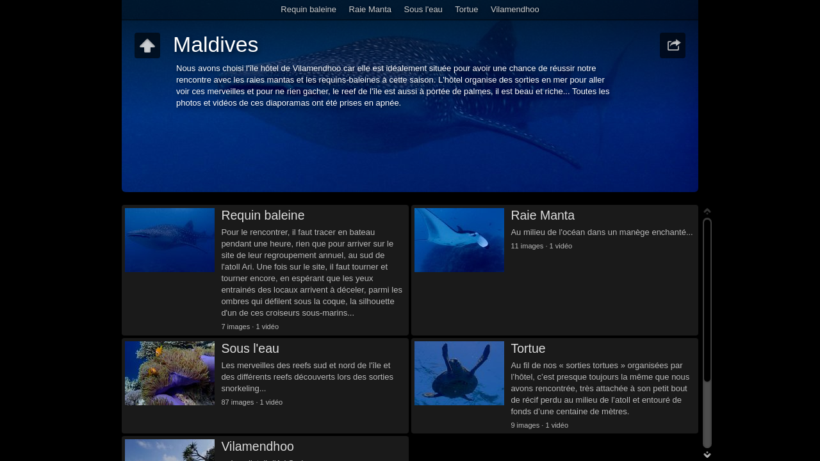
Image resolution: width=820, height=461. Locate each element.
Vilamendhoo (515, 9)
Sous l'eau (423, 9)
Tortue (466, 9)
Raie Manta (370, 9)
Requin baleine (308, 9)
